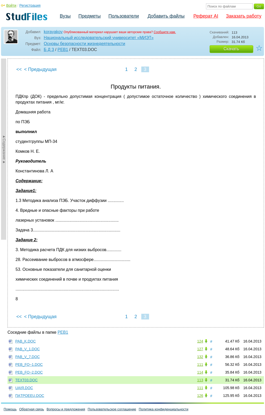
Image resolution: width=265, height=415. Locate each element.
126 (200, 396)
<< (19, 69)
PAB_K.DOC (25, 341)
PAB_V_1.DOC (27, 349)
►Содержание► (4, 149)
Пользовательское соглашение (112, 409)
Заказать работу (243, 16)
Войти (11, 5)
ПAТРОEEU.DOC (29, 396)
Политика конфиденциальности (163, 409)
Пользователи (123, 16)
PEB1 (62, 49)
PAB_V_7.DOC (27, 357)
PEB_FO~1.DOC (29, 364)
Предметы (89, 16)
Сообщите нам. (165, 32)
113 (200, 380)
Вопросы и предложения (66, 409)
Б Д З (49, 49)
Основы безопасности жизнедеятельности (84, 43)
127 (200, 349)
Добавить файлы (166, 16)
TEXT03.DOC (26, 380)
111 (200, 364)
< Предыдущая (40, 69)
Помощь (10, 409)
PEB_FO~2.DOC (29, 372)
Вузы (65, 16)
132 (200, 357)
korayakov (53, 32)
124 (200, 341)
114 (200, 372)
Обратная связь (31, 409)
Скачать (231, 49)
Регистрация (30, 5)
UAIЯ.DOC (24, 388)
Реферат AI (205, 16)
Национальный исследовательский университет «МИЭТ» (98, 37)
